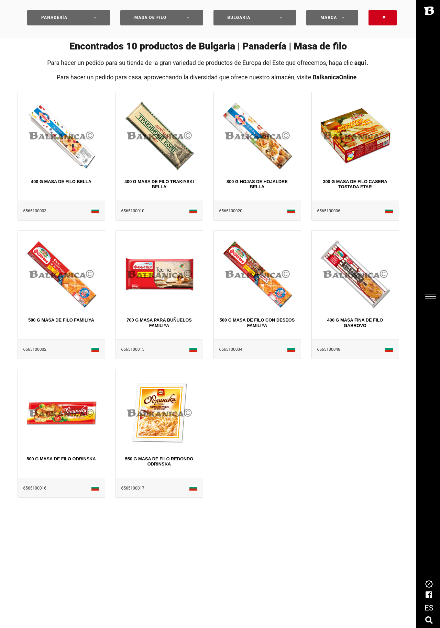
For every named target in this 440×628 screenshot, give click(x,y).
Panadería (54, 17)
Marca (328, 17)
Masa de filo (150, 17)
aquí (360, 62)
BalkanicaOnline (334, 77)
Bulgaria (239, 17)
